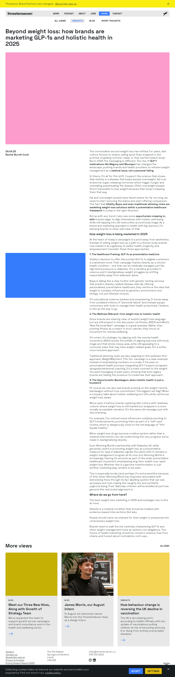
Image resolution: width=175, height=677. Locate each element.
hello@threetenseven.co (102, 651)
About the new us (66, 3)
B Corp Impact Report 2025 (20, 663)
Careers (10, 651)
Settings (153, 671)
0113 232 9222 (96, 654)
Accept (135, 671)
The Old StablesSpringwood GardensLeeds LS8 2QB (58, 656)
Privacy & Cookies (15, 660)
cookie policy (53, 672)
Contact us (11, 654)
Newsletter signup (15, 657)
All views (164, 546)
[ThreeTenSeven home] (20, 13)
